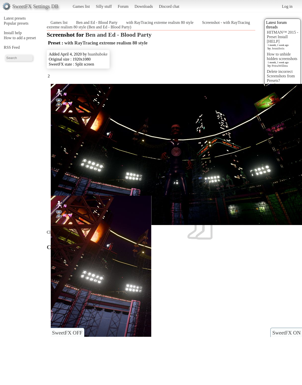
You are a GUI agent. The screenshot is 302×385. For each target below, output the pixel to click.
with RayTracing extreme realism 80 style (159, 22)
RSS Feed (12, 47)
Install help (13, 33)
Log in (287, 6)
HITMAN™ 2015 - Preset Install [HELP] (282, 36)
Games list (81, 6)
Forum (123, 6)
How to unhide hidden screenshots (282, 56)
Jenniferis (278, 48)
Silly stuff (104, 6)
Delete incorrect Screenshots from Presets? (281, 76)
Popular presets (16, 23)
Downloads (143, 6)
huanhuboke (98, 54)
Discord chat (169, 6)
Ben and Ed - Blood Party (97, 22)
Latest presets (15, 18)
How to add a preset (20, 38)
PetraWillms (280, 66)
